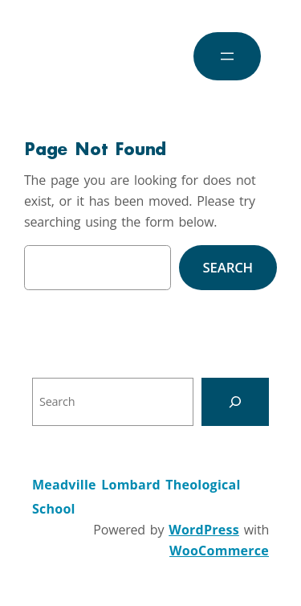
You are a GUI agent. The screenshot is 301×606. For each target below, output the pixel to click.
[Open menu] (227, 56)
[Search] (235, 402)
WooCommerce (219, 550)
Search (228, 267)
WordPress (204, 529)
